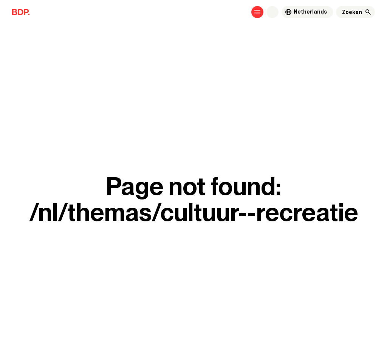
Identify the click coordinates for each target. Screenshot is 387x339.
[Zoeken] (352, 12)
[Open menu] (257, 12)
